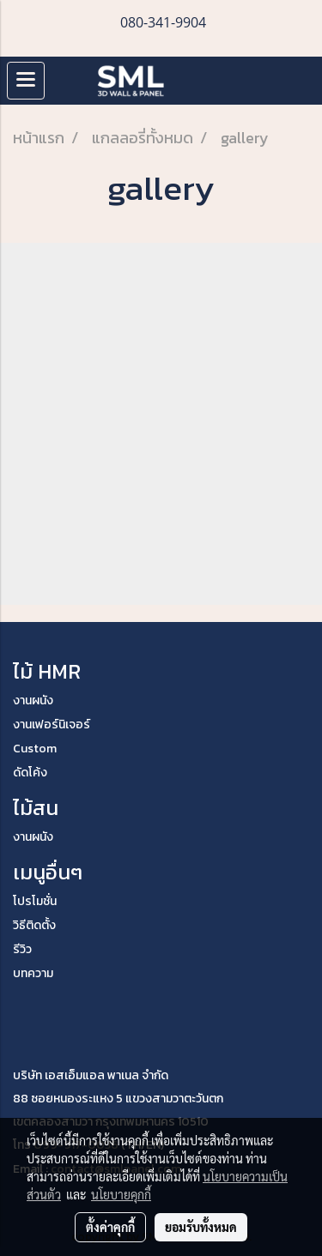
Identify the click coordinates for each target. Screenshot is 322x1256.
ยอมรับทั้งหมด (201, 1227)
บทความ (33, 973)
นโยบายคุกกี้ (121, 1194)
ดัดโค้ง (30, 773)
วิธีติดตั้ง (34, 925)
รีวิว (22, 949)
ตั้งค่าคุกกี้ (110, 1227)
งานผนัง (33, 700)
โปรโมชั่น (35, 901)
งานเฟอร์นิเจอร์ (51, 725)
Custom (35, 749)
